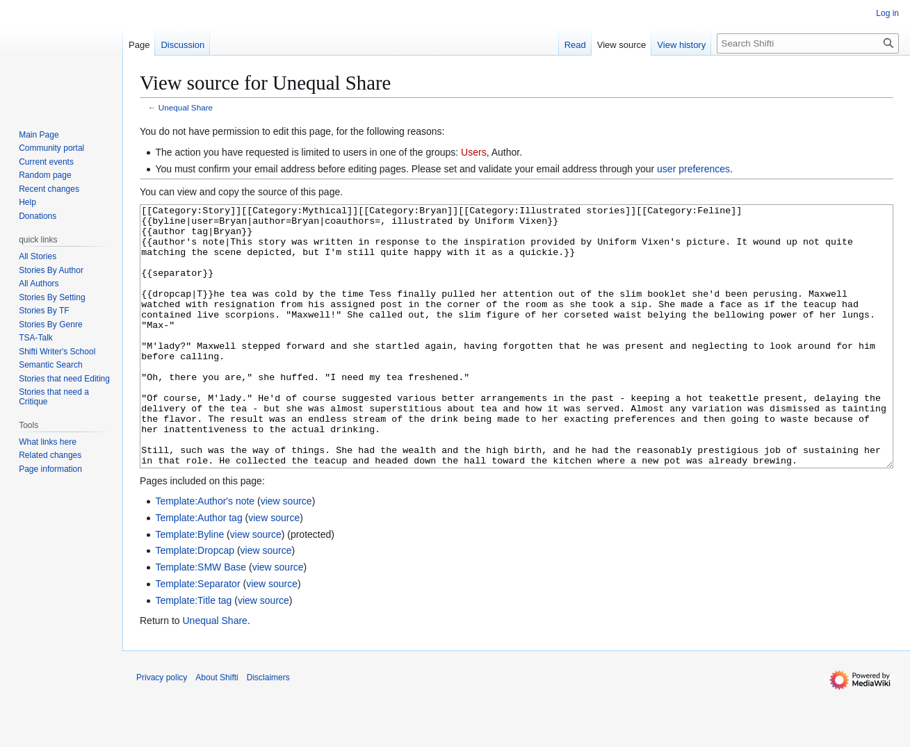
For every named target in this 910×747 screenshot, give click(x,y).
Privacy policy (161, 729)
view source (286, 553)
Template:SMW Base (200, 619)
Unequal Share (186, 107)
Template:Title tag (193, 652)
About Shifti (216, 729)
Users (474, 152)
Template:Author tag (198, 569)
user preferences (693, 168)
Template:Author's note (204, 553)
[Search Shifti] (808, 43)
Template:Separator (197, 635)
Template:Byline (189, 586)
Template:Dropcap (194, 602)
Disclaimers (268, 729)
